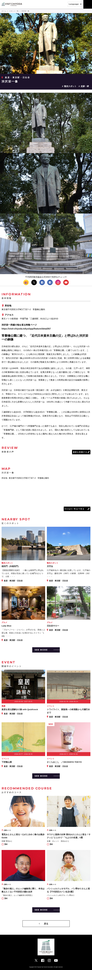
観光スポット (70, 86)
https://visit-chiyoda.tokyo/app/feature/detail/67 (26, 328)
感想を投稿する (80, 452)
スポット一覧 (14, 11)
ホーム (4, 11)
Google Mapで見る (74, 509)
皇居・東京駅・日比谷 (17, 77)
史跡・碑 (85, 86)
